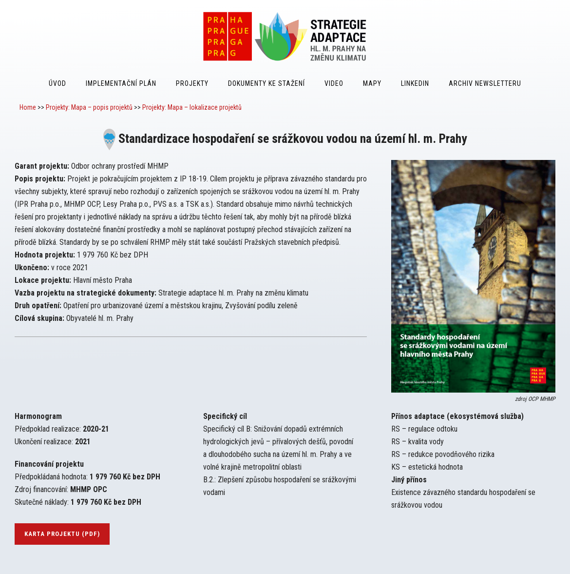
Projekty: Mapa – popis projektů (89, 107)
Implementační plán (121, 83)
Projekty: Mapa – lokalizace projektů (192, 107)
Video (333, 83)
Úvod (57, 83)
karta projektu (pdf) (62, 533)
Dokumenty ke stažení (266, 83)
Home (27, 107)
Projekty (192, 83)
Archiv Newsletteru (485, 83)
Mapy (372, 83)
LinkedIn (415, 83)
